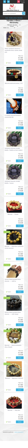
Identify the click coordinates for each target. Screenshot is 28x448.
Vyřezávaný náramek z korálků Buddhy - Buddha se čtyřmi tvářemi (13, 149)
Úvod (6, 18)
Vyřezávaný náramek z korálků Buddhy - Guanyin (12, 182)
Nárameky (20, 18)
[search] (23, 13)
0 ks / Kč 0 (22, 1)
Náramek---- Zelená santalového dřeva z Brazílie (13, 346)
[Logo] (13, 7)
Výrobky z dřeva (13, 18)
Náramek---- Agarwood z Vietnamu (14, 378)
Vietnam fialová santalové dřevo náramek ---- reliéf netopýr (13, 313)
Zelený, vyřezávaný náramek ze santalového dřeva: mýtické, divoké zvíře (13, 50)
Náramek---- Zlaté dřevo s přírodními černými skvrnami (14, 247)
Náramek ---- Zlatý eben (14, 410)
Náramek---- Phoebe (13, 214)
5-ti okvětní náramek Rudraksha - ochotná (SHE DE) (13, 116)
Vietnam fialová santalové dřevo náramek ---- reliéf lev (13, 280)
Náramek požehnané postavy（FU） (14, 83)
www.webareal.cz (18, 432)
